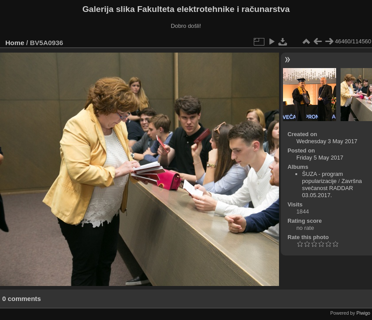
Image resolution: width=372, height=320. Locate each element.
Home (14, 42)
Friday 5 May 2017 (319, 157)
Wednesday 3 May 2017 (326, 141)
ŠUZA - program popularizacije (322, 177)
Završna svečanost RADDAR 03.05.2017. (332, 188)
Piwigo (363, 313)
